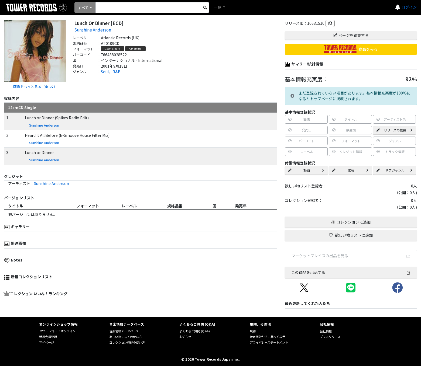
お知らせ (185, 336)
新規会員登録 (48, 336)
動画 (306, 170)
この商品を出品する (350, 272)
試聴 (350, 170)
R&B (116, 71)
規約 (253, 331)
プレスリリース (330, 336)
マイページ (46, 342)
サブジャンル (394, 170)
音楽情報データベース (124, 331)
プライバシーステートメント (269, 342)
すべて (83, 7)
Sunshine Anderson (92, 30)
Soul (105, 71)
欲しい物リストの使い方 (125, 336)
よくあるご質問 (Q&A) (194, 331)
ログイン (409, 7)
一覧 (218, 7)
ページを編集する (351, 35)
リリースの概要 (394, 130)
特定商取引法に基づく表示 (267, 336)
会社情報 (326, 331)
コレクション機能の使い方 (127, 342)
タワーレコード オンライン (57, 331)
